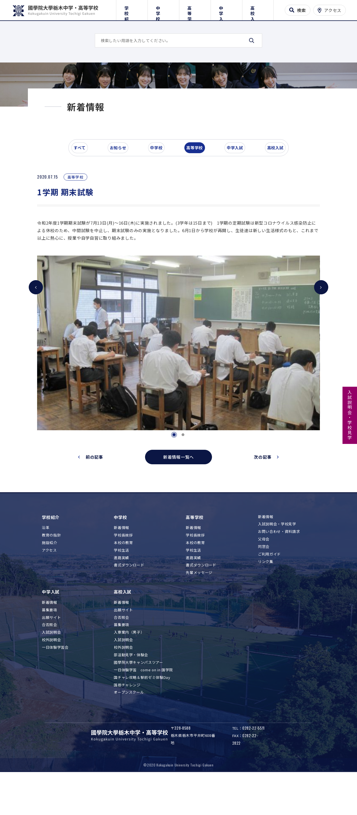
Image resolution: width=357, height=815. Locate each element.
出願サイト (51, 655)
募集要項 (49, 648)
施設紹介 (49, 580)
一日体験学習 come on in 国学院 (143, 708)
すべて (83, 193)
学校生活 (121, 588)
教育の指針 (51, 573)
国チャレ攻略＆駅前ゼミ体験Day (142, 715)
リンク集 (265, 599)
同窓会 (263, 585)
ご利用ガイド (269, 592)
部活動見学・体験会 (131, 693)
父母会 (263, 577)
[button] (44, 378)
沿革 (45, 566)
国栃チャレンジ (127, 723)
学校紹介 (132, 9)
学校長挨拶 (123, 573)
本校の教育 (123, 580)
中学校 (163, 9)
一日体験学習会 (55, 685)
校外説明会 (51, 678)
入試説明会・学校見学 (350, 415)
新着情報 (121, 566)
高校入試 (258, 9)
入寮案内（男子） (129, 670)
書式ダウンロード (129, 603)
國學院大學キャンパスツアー (138, 700)
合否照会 (49, 663)
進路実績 (121, 595)
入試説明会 (51, 670)
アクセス (49, 588)
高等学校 (195, 9)
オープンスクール (129, 730)
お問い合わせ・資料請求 (279, 570)
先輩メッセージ (199, 611)
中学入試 (226, 9)
